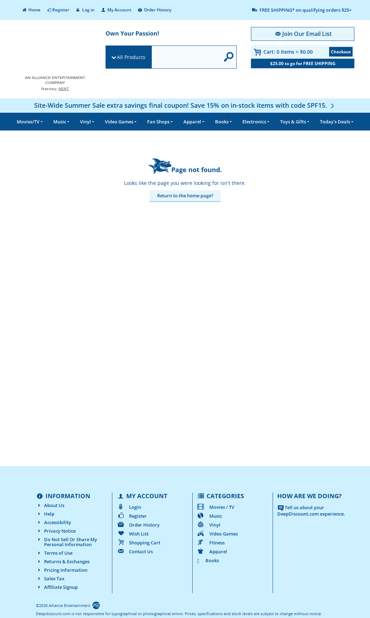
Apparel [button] (192, 121)
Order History (154, 10)
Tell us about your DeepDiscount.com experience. (311, 510)
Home (31, 10)
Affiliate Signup (57, 587)
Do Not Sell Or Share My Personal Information (66, 542)
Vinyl (208, 525)
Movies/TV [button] (28, 121)
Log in (85, 10)
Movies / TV (215, 507)
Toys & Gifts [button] (293, 121)
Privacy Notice (56, 530)
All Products (131, 57)
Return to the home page (184, 195)
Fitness (211, 542)
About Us (50, 505)
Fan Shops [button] (158, 121)
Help (45, 513)
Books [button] (222, 121)
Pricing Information (61, 570)
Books (208, 560)
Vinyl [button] (85, 121)
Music (209, 516)
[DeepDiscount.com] (53, 51)
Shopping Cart (138, 542)
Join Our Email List (302, 34)
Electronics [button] (254, 121)
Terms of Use (54, 552)
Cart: (288, 51)
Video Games (217, 534)
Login (129, 507)
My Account (116, 10)
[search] (185, 57)
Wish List (133, 534)
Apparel (212, 551)
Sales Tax (50, 578)
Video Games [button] (119, 121)
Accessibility (53, 522)
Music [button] (59, 121)
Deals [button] (335, 121)
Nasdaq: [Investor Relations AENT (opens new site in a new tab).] (55, 88)
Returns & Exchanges (63, 561)
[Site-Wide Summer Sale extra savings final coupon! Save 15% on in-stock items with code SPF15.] (185, 105)
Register (57, 10)
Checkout (341, 52)
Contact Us (135, 551)
